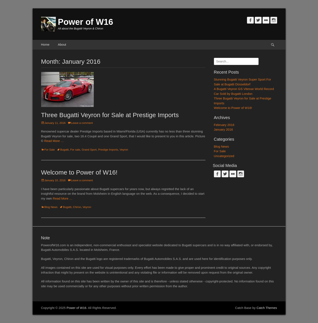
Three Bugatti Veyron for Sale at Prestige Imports (110, 114)
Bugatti (64, 149)
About (62, 44)
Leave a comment (82, 122)
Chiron (77, 207)
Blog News (51, 207)
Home (45, 44)
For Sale (49, 149)
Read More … (54, 141)
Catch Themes (266, 308)
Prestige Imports (108, 149)
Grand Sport (89, 149)
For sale (75, 149)
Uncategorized (224, 156)
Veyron (124, 149)
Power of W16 (85, 21)
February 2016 (224, 125)
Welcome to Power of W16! (79, 172)
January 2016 (223, 129)
